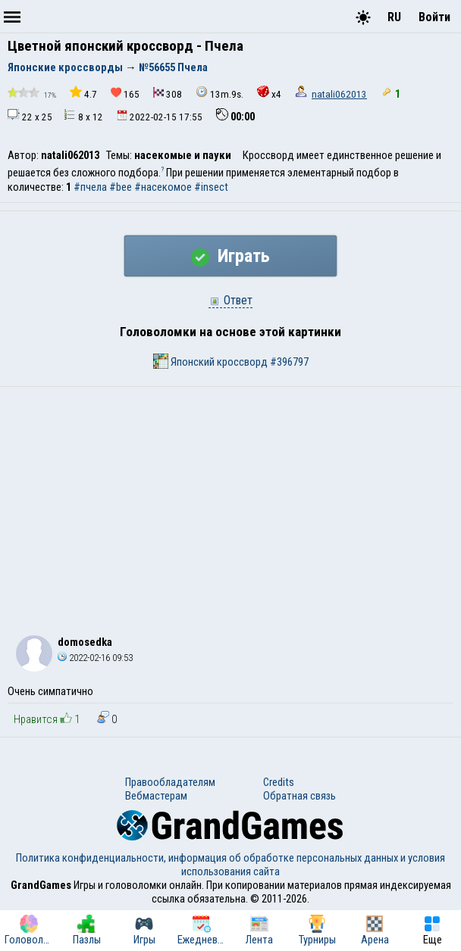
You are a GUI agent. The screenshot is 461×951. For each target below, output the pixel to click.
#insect (211, 187)
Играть (230, 256)
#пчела (90, 187)
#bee (120, 187)
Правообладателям (170, 782)
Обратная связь (299, 796)
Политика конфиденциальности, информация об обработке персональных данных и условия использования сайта (230, 864)
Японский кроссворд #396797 (231, 361)
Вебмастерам (156, 796)
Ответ (230, 300)
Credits (278, 782)
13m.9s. (219, 93)
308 (167, 93)
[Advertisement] (230, 500)
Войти (434, 17)
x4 (269, 93)
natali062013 (339, 94)
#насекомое (163, 187)
